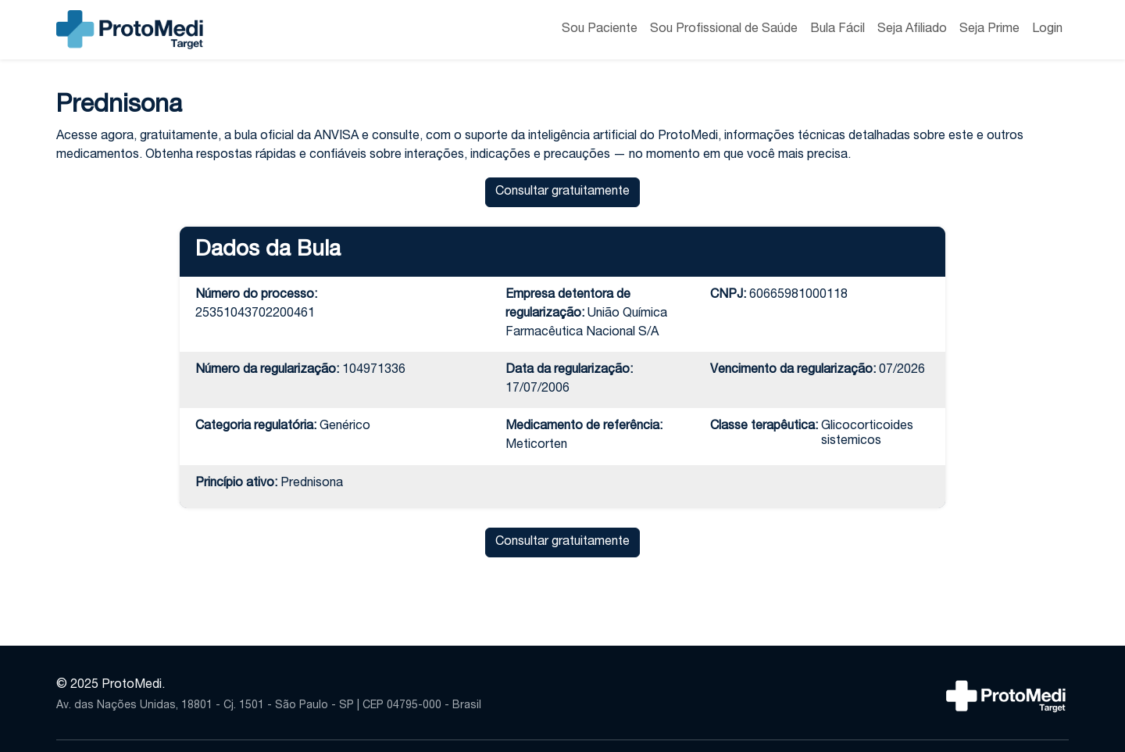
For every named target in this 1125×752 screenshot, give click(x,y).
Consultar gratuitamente (562, 192)
